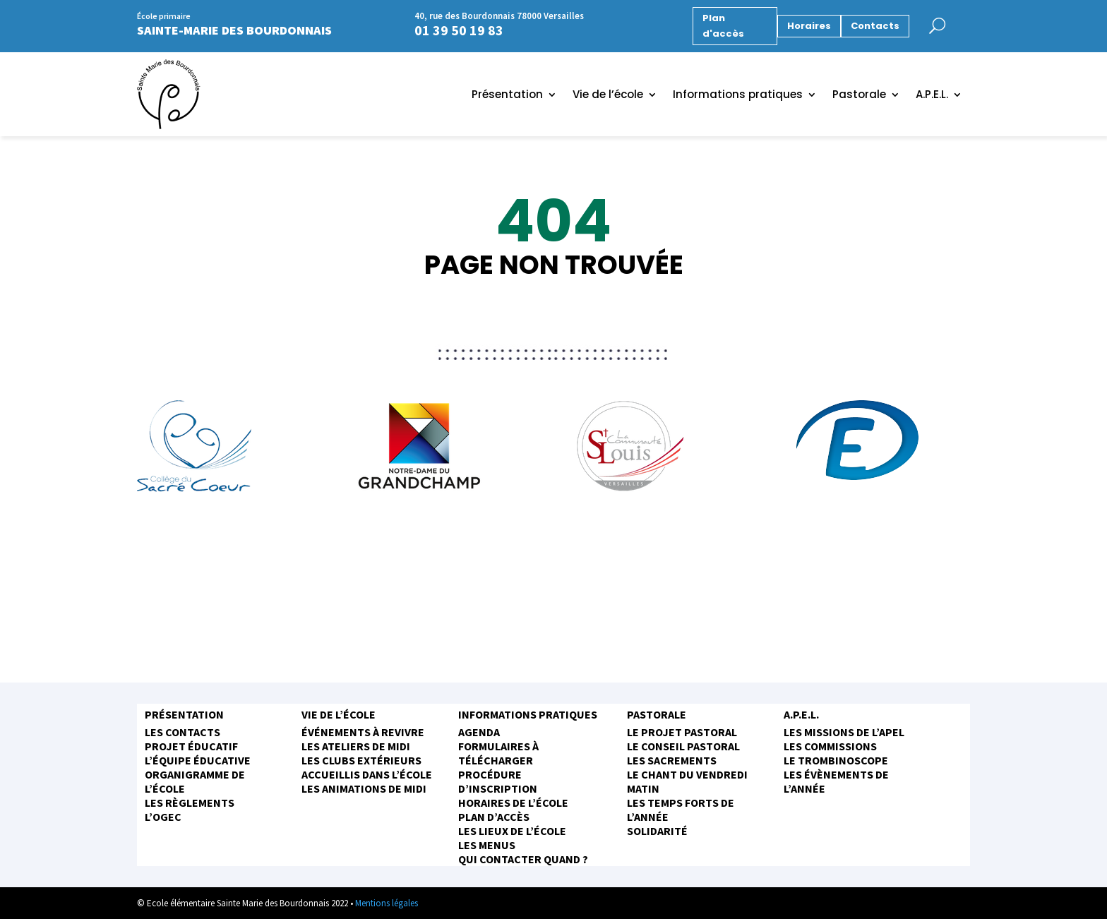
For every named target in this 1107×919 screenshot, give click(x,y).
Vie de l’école (608, 96)
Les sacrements (672, 760)
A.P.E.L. (932, 96)
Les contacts (182, 732)
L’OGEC (163, 817)
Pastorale (859, 96)
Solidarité (657, 831)
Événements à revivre (362, 732)
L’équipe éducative (198, 760)
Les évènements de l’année (836, 781)
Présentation (507, 96)
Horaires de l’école (513, 802)
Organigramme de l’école (195, 781)
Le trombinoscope (836, 760)
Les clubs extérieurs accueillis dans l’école (366, 767)
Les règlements (189, 802)
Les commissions (830, 746)
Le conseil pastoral (683, 746)
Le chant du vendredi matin (687, 781)
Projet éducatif (191, 746)
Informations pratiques (738, 96)
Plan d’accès (493, 817)
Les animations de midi (363, 788)
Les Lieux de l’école (512, 831)
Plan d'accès (723, 25)
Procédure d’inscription (497, 781)
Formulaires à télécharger (498, 753)
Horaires (809, 25)
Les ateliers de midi (355, 746)
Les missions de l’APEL (844, 732)
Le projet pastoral (682, 732)
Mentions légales (386, 903)
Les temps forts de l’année (680, 809)
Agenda (479, 732)
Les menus (486, 845)
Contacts (875, 25)
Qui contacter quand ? (523, 859)
